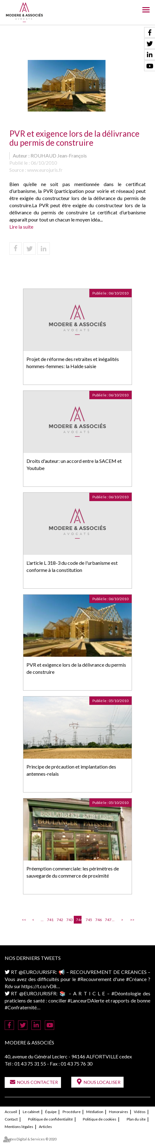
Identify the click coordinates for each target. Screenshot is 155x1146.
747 (107, 919)
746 (98, 919)
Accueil (11, 1111)
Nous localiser (102, 1082)
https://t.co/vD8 (38, 986)
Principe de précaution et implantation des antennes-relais (71, 770)
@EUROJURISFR (37, 972)
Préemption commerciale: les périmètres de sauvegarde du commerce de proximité (72, 872)
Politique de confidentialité (50, 1119)
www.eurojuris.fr (45, 170)
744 (79, 919)
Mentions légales (19, 1126)
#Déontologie (126, 993)
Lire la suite (21, 227)
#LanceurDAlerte (86, 1000)
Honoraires (118, 1111)
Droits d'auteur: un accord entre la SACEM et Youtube (74, 464)
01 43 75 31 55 (30, 1063)
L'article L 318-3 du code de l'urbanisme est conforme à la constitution (72, 566)
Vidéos (140, 1111)
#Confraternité (21, 1007)
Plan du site (136, 1119)
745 (88, 919)
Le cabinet (31, 1111)
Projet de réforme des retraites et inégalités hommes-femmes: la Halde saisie (72, 362)
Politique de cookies (99, 1119)
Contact (11, 1119)
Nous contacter (37, 1082)
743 (69, 919)
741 (50, 919)
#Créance (136, 979)
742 (59, 919)
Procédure (72, 1111)
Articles (45, 1126)
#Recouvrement (94, 979)
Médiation (94, 1111)
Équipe (51, 1111)
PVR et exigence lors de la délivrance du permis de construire (76, 668)
